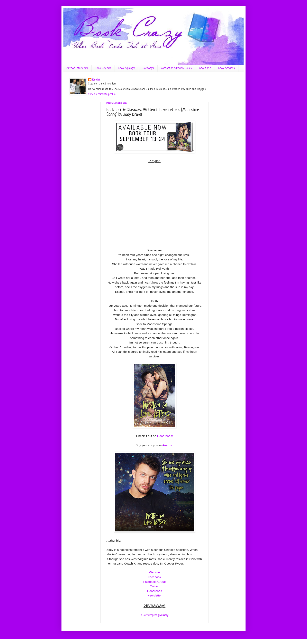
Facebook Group (154, 581)
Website (154, 572)
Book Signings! (126, 68)
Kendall (96, 79)
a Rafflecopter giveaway (154, 615)
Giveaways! (148, 68)
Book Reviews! (103, 68)
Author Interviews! (77, 68)
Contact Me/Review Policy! (176, 68)
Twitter (154, 586)
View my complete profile (102, 94)
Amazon (167, 445)
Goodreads (154, 591)
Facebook (154, 577)
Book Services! (226, 68)
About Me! (205, 68)
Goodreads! (165, 436)
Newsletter (154, 595)
